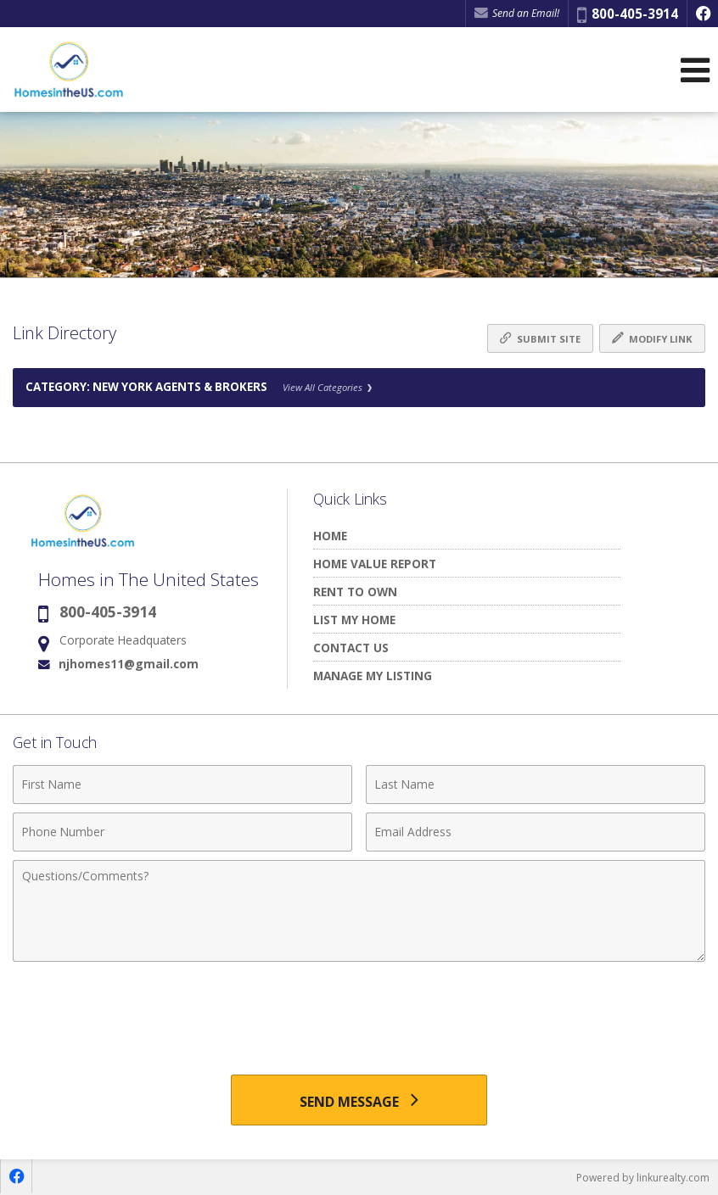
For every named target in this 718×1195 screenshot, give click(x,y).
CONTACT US (351, 647)
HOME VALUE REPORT (374, 564)
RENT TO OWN (355, 592)
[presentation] (359, 1012)
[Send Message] (359, 1100)
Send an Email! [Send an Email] (516, 13)
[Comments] (359, 911)
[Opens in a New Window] (702, 13)
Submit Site (540, 338)
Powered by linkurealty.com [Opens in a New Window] (643, 1177)
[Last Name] (535, 784)
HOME (330, 536)
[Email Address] (535, 832)
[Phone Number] (182, 832)
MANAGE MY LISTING (372, 675)
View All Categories (327, 387)
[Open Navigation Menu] (695, 70)
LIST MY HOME (354, 619)
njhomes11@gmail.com (129, 664)
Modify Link (652, 338)
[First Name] (182, 784)
